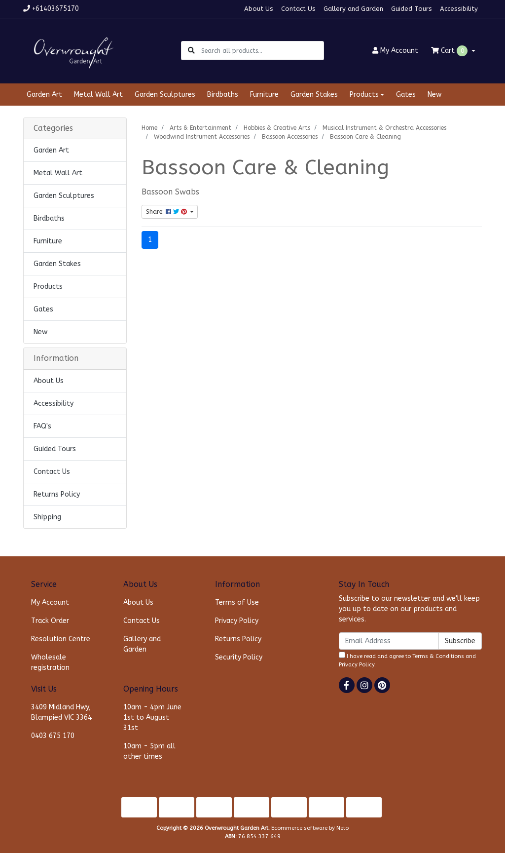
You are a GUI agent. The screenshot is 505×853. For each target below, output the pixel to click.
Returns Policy (57, 494)
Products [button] (364, 94)
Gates (406, 94)
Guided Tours (411, 8)
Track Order (50, 621)
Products (48, 286)
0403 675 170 (52, 736)
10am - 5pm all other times (149, 751)
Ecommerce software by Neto (310, 828)
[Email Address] (389, 641)
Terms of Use (237, 602)
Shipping (47, 517)
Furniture (264, 94)
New (434, 94)
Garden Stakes (314, 94)
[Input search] (262, 50)
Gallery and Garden (353, 8)
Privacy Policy (236, 621)
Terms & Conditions (438, 656)
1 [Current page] (150, 239)
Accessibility (459, 8)
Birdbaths (222, 94)
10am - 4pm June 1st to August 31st (152, 717)
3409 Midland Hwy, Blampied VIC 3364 (61, 712)
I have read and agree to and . (407, 660)
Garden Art (44, 94)
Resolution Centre (60, 639)
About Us (258, 8)
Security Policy (238, 657)
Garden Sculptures (165, 94)
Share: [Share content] (167, 211)
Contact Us (298, 8)
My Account (50, 602)
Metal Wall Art (98, 94)
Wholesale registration (50, 662)
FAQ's (42, 426)
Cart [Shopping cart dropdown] (450, 50)
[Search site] (191, 50)
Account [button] (395, 50)
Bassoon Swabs (170, 192)
